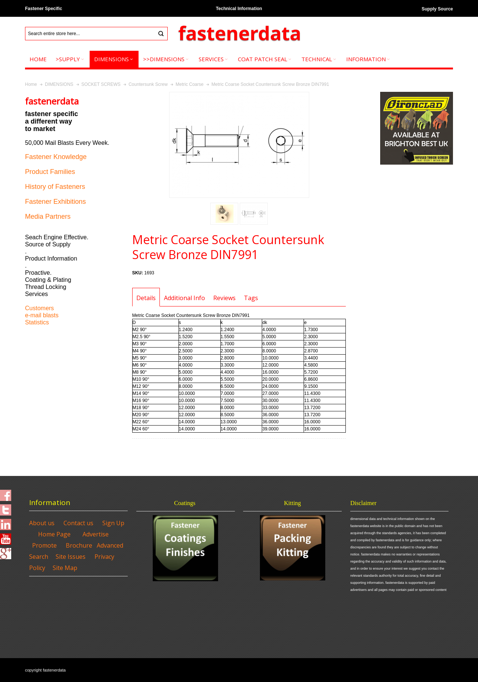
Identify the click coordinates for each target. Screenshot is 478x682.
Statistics (37, 322)
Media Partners (48, 216)
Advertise (96, 534)
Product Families (50, 171)
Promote (44, 545)
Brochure (79, 545)
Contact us (78, 523)
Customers (39, 308)
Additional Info (184, 298)
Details (146, 298)
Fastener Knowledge (56, 157)
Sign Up (113, 523)
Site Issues (71, 556)
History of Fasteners (55, 186)
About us (42, 523)
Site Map (65, 568)
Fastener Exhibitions (55, 201)
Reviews (224, 298)
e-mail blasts (42, 315)
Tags (251, 298)
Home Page (54, 534)
